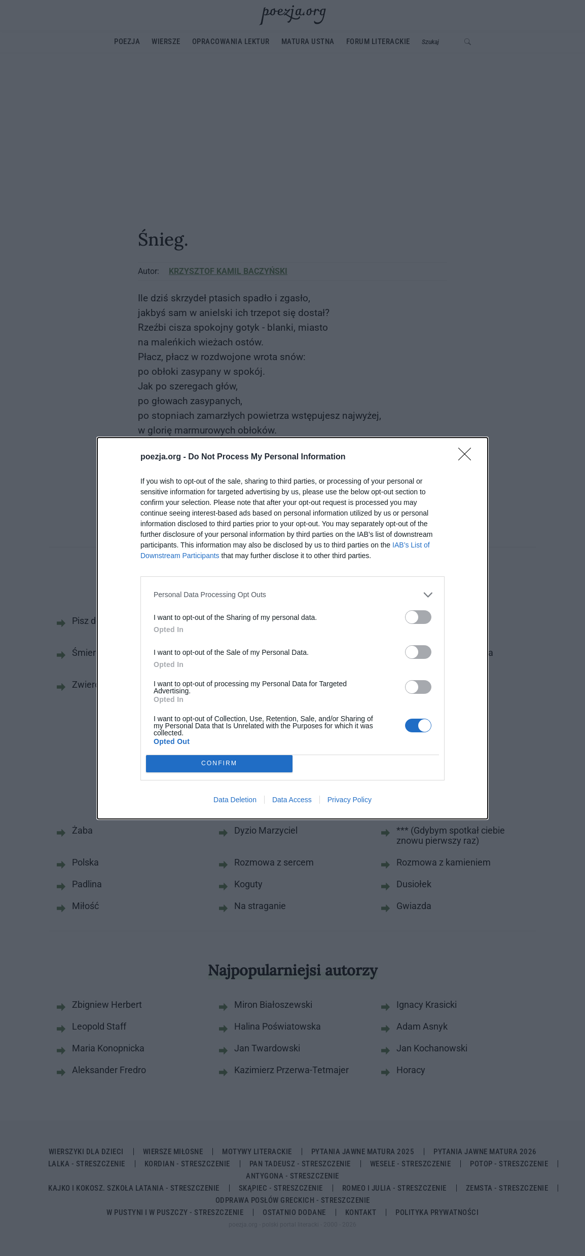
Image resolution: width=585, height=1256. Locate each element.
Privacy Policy (349, 800)
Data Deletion (235, 800)
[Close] (468, 457)
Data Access (292, 800)
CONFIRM (219, 763)
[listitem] (292, 595)
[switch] (418, 617)
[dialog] (292, 628)
